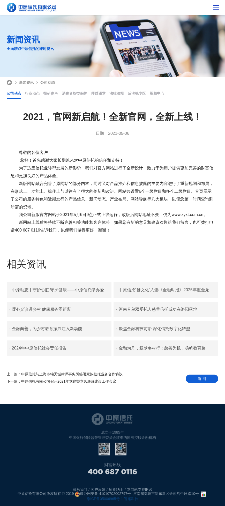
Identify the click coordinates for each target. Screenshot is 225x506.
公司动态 (45, 82)
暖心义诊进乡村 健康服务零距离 (40, 309)
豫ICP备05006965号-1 (105, 499)
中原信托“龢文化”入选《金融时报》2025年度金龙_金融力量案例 (167, 290)
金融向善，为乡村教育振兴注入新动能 (45, 329)
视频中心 (157, 93)
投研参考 (50, 93)
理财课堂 (98, 93)
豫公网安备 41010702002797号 (103, 494)
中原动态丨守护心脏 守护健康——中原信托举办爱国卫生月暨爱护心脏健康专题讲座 (60, 290)
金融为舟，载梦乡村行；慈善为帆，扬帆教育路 (160, 348)
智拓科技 (131, 499)
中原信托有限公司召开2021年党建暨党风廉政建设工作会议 (61, 381)
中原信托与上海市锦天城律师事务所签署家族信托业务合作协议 (65, 374)
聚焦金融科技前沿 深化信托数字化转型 (153, 329)
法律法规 (116, 93)
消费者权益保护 (74, 93)
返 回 (202, 379)
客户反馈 (98, 489)
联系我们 (80, 489)
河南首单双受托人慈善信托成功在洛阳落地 (156, 309)
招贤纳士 (116, 489)
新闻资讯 (24, 82)
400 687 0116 (112, 473)
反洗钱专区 (137, 93)
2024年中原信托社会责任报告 (37, 348)
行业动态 (32, 93)
